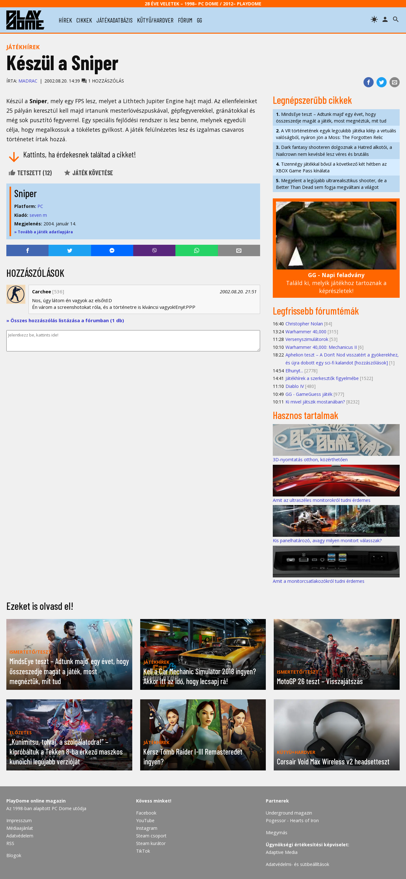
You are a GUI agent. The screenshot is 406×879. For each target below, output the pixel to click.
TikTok (143, 851)
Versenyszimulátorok (306, 339)
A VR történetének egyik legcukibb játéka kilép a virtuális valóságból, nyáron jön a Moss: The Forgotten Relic (336, 134)
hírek (65, 20)
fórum (185, 20)
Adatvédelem (19, 836)
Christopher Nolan (304, 324)
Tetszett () (30, 172)
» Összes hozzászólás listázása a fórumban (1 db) (65, 320)
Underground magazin (289, 813)
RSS (10, 843)
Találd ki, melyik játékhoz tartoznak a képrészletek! (336, 282)
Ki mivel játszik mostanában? (315, 402)
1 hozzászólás (102, 81)
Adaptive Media (282, 852)
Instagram (146, 828)
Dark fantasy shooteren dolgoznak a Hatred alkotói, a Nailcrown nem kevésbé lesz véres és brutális (334, 150)
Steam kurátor (151, 843)
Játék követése (88, 172)
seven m (38, 215)
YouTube (145, 820)
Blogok (13, 855)
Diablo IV (294, 386)
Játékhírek (23, 47)
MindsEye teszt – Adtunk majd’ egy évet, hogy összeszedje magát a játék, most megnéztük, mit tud (331, 117)
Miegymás (276, 832)
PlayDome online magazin (36, 801)
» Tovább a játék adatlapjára (43, 232)
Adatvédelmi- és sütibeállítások (297, 864)
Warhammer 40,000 (305, 332)
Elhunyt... (294, 371)
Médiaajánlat (19, 828)
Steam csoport (151, 836)
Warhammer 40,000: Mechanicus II (321, 347)
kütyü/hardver (155, 20)
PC (40, 206)
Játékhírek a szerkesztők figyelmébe (322, 378)
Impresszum (19, 820)
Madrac (27, 81)
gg (199, 20)
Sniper (25, 193)
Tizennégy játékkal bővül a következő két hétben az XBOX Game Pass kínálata (331, 167)
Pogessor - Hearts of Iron (292, 820)
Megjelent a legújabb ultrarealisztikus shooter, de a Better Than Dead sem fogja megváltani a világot (331, 183)
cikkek (84, 20)
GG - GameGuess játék (308, 394)
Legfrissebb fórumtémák (316, 310)
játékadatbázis (114, 20)
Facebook (146, 813)
